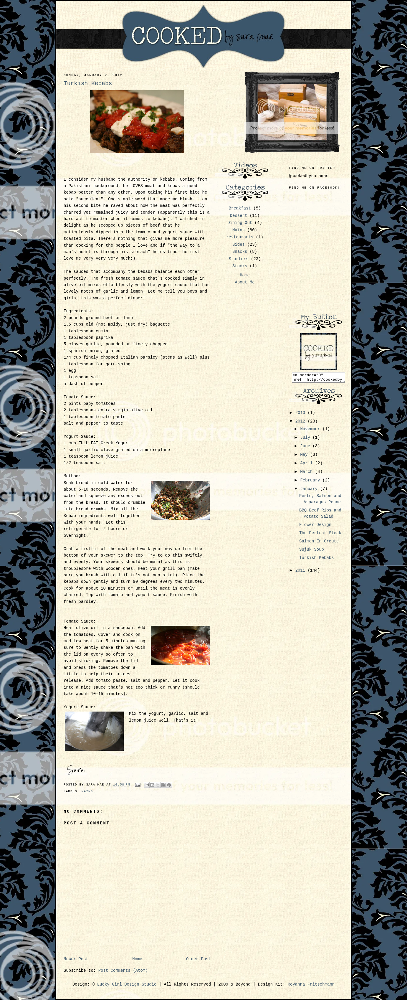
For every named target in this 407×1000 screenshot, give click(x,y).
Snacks (239, 251)
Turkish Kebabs (316, 559)
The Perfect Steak (320, 534)
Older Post (198, 959)
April (307, 465)
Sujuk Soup (311, 551)
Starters (238, 259)
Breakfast (240, 208)
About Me (244, 282)
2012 (301, 423)
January (310, 490)
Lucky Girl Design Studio (127, 984)
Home (137, 959)
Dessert (238, 215)
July (306, 439)
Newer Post (76, 959)
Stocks (239, 266)
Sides (238, 244)
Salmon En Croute (319, 543)
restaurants (239, 237)
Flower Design (315, 526)
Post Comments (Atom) (123, 970)
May (305, 456)
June (306, 447)
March (307, 473)
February (311, 482)
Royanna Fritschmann (311, 984)
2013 (301, 414)
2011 (301, 572)
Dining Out (239, 222)
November (311, 430)
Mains (87, 791)
